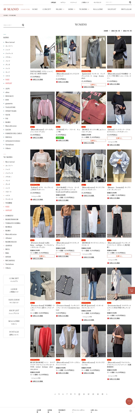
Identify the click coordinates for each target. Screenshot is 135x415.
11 (84, 394)
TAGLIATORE (10, 107)
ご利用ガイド (85, 2)
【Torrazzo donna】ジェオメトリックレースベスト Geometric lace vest (68, 307)
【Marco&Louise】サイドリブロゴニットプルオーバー (93, 188)
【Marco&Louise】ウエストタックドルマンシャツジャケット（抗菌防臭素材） (119, 364)
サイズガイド (97, 2)
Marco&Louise (11, 126)
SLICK (7, 115)
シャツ (7, 50)
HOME (5, 15)
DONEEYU (9, 216)
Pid (6, 118)
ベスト (7, 76)
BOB (7, 100)
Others (8, 148)
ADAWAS (8, 245)
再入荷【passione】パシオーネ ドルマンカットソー (93, 306)
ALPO (7, 88)
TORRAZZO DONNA (12, 223)
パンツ (7, 61)
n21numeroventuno (12, 141)
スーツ (7, 72)
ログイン (63, 2)
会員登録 (53, 2)
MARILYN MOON (11, 219)
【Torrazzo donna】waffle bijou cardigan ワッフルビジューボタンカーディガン (42, 245)
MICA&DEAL (10, 260)
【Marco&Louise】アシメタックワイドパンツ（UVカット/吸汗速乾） (118, 245)
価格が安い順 (127, 31)
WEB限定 (8, 203)
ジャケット (9, 53)
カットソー (9, 46)
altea (7, 92)
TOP (129, 401)
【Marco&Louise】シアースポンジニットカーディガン (41, 130)
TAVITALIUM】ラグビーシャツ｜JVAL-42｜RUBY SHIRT (41, 72)
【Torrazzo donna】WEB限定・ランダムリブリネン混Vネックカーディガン (42, 307)
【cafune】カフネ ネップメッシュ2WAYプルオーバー (41, 188)
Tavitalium (9, 144)
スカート (8, 192)
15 (102, 394)
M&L (7, 253)
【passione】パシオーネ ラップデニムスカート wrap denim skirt (93, 76)
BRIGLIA (8, 137)
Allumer (8, 238)
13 (93, 394)
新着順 (106, 31)
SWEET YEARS (10, 111)
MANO (7, 122)
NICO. (7, 249)
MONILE (8, 227)
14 (98, 394)
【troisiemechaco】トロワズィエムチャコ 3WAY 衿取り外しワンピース (119, 307)
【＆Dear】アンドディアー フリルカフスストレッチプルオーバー (118, 130)
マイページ (73, 2)
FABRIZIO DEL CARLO (13, 133)
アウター (8, 57)
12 (88, 394)
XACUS (8, 129)
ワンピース (9, 199)
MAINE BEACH (11, 242)
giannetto (9, 103)
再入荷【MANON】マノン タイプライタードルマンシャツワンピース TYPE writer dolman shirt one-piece (43, 365)
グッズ (7, 64)
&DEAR (8, 257)
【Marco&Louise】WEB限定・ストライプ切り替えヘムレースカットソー (119, 76)
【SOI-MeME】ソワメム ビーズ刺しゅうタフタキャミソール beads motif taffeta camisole (67, 189)
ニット (7, 68)
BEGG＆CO (9, 96)
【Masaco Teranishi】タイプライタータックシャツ (119, 188)
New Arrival (10, 42)
